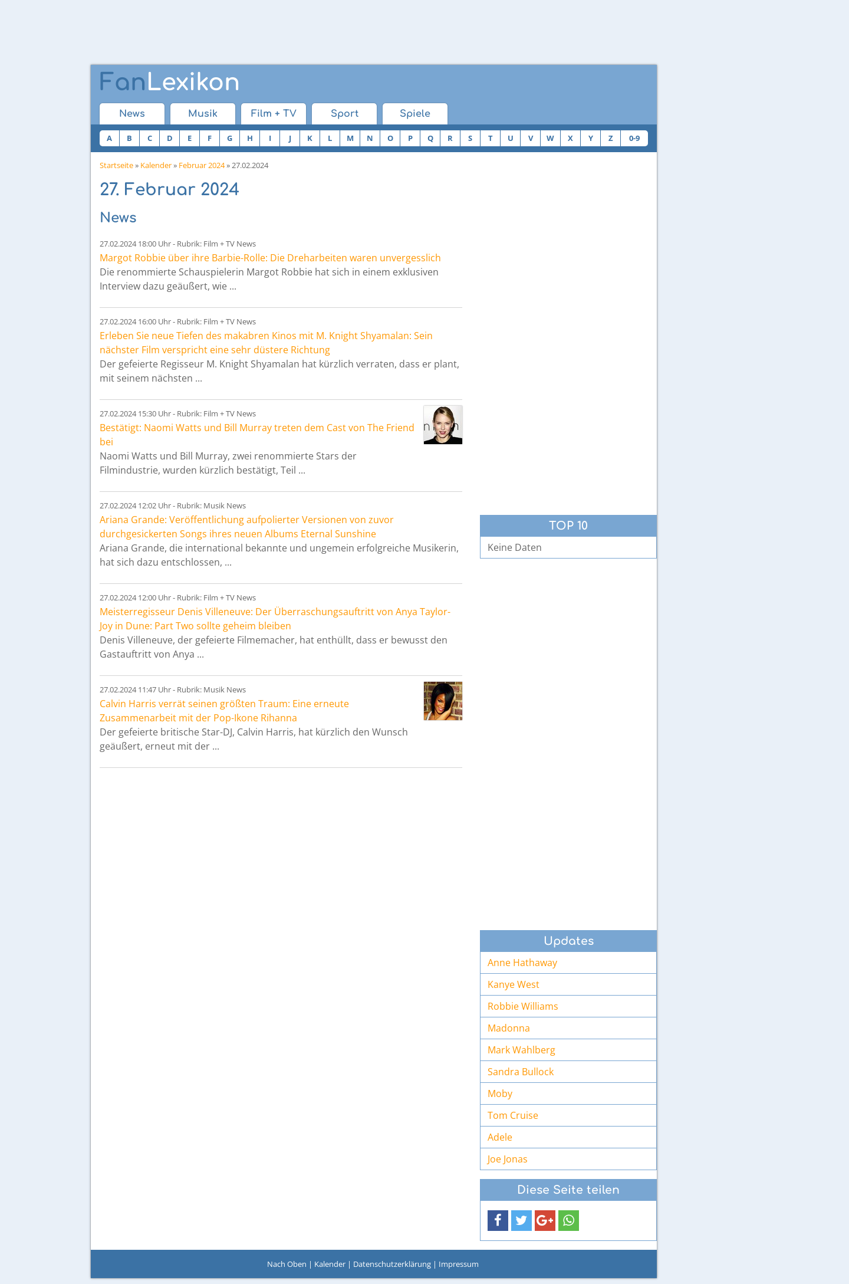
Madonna (509, 1028)
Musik (203, 114)
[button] (498, 1220)
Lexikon (170, 83)
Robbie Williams (523, 1006)
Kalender (156, 165)
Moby (500, 1093)
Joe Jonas (508, 1158)
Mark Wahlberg (521, 1049)
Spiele (415, 114)
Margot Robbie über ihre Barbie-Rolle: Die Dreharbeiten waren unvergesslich (270, 257)
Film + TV (274, 114)
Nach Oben (287, 1264)
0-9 (634, 138)
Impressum (459, 1264)
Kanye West (513, 984)
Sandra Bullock (521, 1071)
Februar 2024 (202, 165)
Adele (500, 1137)
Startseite (116, 165)
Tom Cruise (513, 1115)
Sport (344, 114)
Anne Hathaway (522, 962)
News (132, 114)
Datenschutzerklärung (392, 1264)
